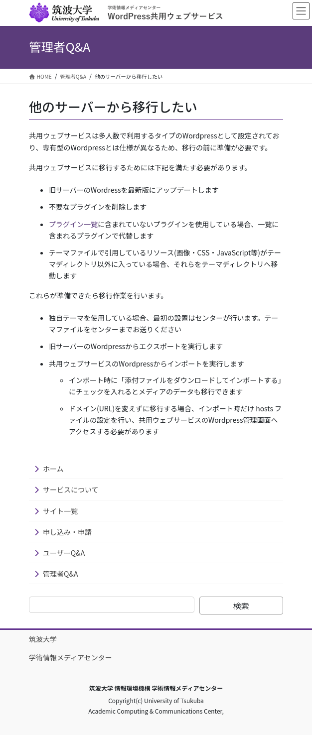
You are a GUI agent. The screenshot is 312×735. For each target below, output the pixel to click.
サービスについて (71, 489)
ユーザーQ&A (64, 553)
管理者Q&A (60, 574)
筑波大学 (43, 639)
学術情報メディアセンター (70, 657)
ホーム (53, 469)
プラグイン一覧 (73, 224)
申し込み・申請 (67, 532)
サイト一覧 (60, 511)
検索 (241, 606)
